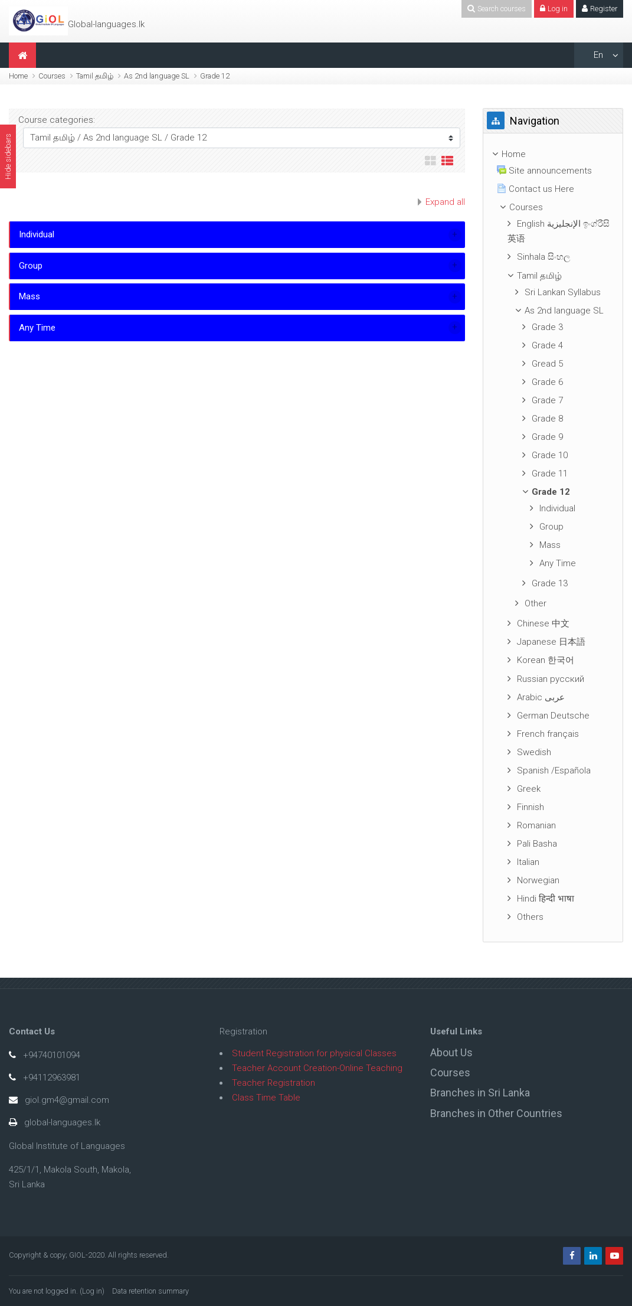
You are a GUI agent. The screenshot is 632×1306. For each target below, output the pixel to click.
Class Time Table (266, 1097)
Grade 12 (215, 75)
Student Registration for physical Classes (314, 1053)
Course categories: (56, 120)
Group (30, 265)
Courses (52, 75)
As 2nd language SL (156, 75)
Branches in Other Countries (496, 1113)
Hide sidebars (8, 156)
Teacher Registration (273, 1083)
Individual (36, 234)
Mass (29, 296)
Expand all (445, 202)
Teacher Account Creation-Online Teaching (317, 1068)
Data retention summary (150, 1291)
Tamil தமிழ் (94, 75)
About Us (451, 1052)
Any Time (37, 327)
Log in (92, 1291)
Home (18, 75)
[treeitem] (553, 154)
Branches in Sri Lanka (480, 1092)
